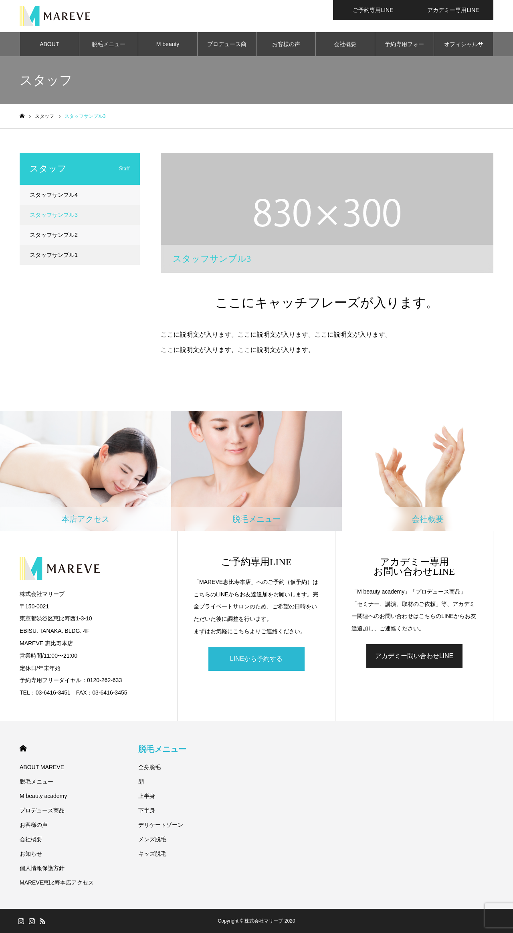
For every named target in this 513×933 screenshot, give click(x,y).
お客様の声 (286, 44)
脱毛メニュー (108, 44)
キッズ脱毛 (152, 853)
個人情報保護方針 (42, 868)
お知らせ (31, 853)
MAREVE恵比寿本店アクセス (57, 882)
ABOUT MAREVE (49, 48)
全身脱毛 (149, 767)
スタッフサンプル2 (54, 235)
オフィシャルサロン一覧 (463, 48)
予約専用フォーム (404, 48)
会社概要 (345, 44)
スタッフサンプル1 (54, 255)
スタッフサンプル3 (54, 215)
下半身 (146, 810)
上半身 (146, 796)
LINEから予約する (256, 658)
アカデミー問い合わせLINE (414, 655)
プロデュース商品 (226, 48)
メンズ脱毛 (152, 839)
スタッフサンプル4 (54, 195)
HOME (23, 748)
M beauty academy (168, 48)
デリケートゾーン (160, 825)
